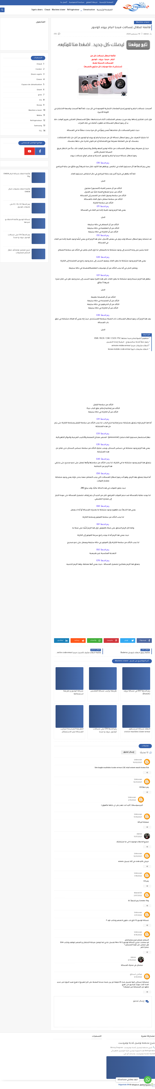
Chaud (47, 10)
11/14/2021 (138, 817)
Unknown (138, 760)
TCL (40, 131)
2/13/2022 (132, 800)
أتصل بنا (63, 2)
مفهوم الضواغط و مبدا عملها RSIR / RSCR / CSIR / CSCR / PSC (121, 339)
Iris (40, 100)
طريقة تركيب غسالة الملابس (103, 691)
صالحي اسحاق (136, 975)
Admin (139, 834)
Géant (39, 90)
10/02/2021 (137, 763)
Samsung (38, 126)
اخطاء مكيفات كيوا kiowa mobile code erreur (128, 349)
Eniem (39, 80)
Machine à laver (58, 10)
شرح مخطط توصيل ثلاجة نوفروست (136, 1043)
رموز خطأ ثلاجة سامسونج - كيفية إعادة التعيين (127, 342)
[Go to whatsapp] (148, 1080)
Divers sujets (36, 75)
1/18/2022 (138, 876)
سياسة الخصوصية (76, 2)
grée (40, 95)
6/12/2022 (138, 977)
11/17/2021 (138, 837)
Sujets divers (37, 10)
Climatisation (89, 10)
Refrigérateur (36, 121)
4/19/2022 (132, 960)
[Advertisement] (103, 380)
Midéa (39, 116)
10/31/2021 (137, 782)
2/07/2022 (138, 896)
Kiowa (39, 105)
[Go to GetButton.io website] (148, 1086)
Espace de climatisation (32, 85)
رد (147, 773)
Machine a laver (143, 22)
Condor (39, 69)
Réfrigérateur (73, 10)
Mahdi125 (138, 893)
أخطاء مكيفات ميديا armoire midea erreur (130, 346)
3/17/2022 (138, 915)
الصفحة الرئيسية (106, 2)
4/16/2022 (138, 935)
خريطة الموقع (91, 2)
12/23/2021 (138, 857)
